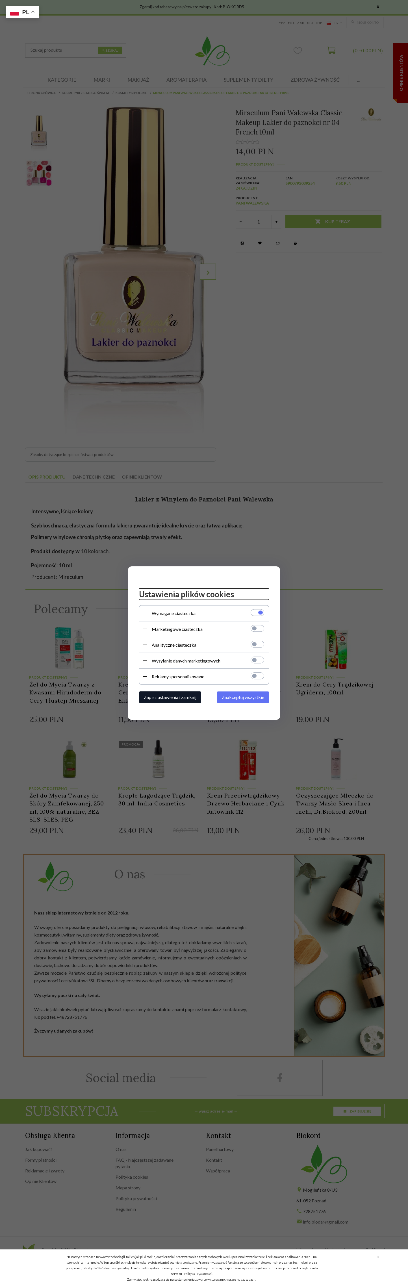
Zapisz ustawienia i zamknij (170, 697)
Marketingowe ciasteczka (177, 629)
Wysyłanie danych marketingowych (186, 660)
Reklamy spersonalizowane (178, 676)
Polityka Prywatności (198, 1274)
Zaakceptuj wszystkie (243, 697)
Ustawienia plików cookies (186, 594)
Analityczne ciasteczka (174, 645)
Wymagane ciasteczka (174, 613)
